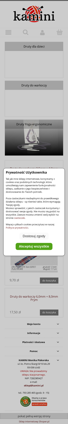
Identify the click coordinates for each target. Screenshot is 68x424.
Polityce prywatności (17, 227)
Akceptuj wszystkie (34, 246)
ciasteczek (19, 217)
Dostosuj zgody (34, 236)
